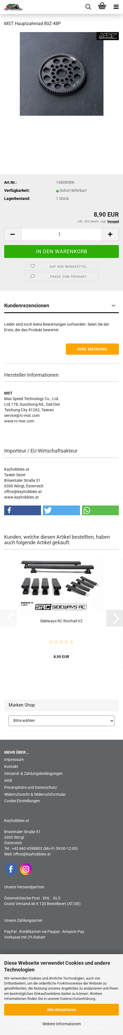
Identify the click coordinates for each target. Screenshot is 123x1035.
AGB (8, 780)
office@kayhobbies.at (32, 854)
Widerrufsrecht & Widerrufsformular (35, 794)
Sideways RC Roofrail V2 (61, 621)
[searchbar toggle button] (88, 7)
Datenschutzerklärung (77, 999)
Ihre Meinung (92, 349)
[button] (12, 234)
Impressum (14, 759)
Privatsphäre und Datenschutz (30, 787)
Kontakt (11, 766)
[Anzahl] (61, 234)
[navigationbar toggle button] (116, 7)
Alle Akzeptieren (61, 1009)
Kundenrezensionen (26, 305)
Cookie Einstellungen (22, 801)
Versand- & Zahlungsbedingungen (33, 773)
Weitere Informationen (61, 1024)
